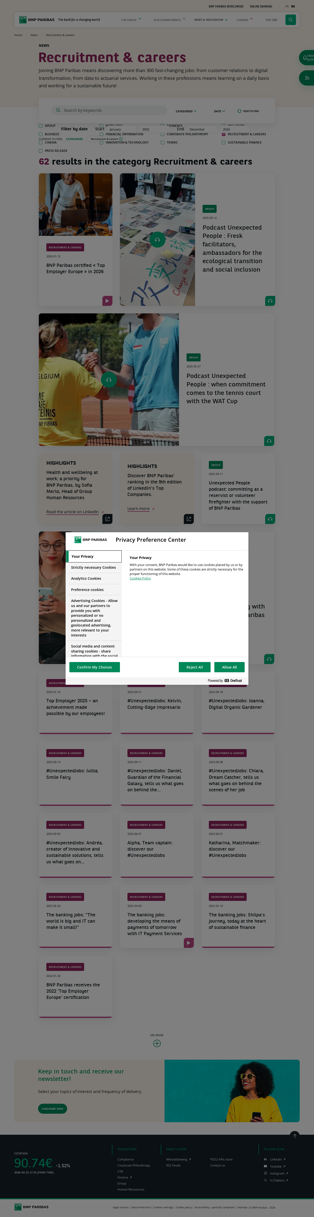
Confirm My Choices (94, 667)
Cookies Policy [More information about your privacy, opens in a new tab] (140, 578)
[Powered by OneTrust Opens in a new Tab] (227, 681)
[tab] (93, 556)
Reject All (195, 667)
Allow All (229, 667)
